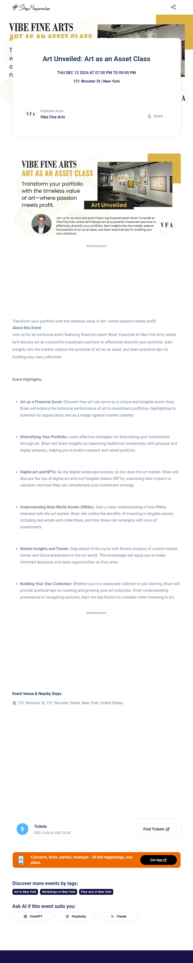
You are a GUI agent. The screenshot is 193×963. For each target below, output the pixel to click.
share (155, 116)
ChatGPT (32, 916)
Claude (117, 916)
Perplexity (75, 916)
